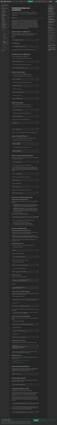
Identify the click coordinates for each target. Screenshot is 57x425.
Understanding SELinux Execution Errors (51, 30)
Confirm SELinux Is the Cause (51, 41)
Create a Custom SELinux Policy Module (52, 39)
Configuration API (14, 50)
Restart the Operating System (51, 46)
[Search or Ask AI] (41, 1)
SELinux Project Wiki (16, 361)
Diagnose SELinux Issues (52, 32)
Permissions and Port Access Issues (51, 22)
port (31, 397)
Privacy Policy (28, 423)
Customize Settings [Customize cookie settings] (52, 420)
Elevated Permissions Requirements (51, 25)
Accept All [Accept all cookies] (36, 420)
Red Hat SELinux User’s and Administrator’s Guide (21, 360)
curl (37, 399)
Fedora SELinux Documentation (18, 362)
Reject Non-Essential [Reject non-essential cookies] (43, 420)
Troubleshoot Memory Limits (51, 50)
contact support (21, 394)
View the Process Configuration (51, 11)
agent (22, 239)
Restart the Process (51, 14)
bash (35, 399)
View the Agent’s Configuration (51, 8)
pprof (26, 397)
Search (50, 1)
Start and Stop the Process (51, 17)
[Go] (56, 1)
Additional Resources (51, 43)
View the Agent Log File (52, 47)
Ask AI (54, 1)
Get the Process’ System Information (51, 19)
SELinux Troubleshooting (51, 27)
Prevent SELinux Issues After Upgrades (51, 36)
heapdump (28, 394)
